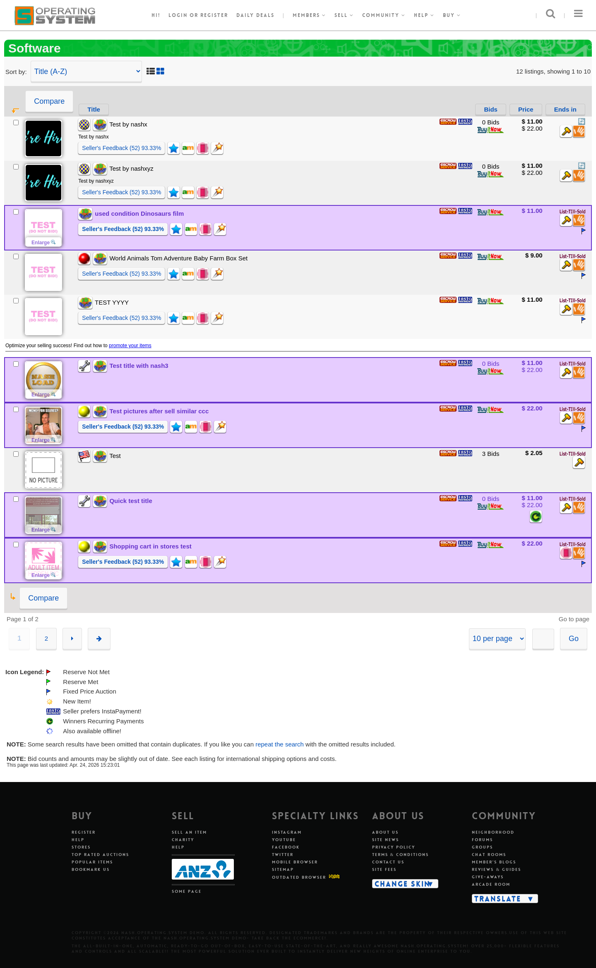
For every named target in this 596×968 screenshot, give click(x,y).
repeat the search (279, 744)
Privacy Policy (393, 847)
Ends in (565, 109)
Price (526, 109)
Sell (344, 15)
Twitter (282, 854)
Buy (452, 15)
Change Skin (402, 883)
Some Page (187, 891)
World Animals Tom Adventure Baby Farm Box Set (178, 258)
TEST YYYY (112, 302)
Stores (81, 847)
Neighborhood (493, 832)
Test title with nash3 (138, 365)
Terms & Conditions (400, 854)
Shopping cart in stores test (150, 546)
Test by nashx (128, 124)
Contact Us (388, 862)
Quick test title (130, 500)
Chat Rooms (489, 854)
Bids (490, 109)
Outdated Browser (299, 877)
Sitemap (283, 869)
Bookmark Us (91, 869)
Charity (183, 839)
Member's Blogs (494, 862)
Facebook (286, 847)
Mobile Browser (295, 862)
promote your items (130, 345)
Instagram (287, 832)
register (214, 15)
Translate (497, 898)
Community (384, 15)
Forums (482, 839)
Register (84, 832)
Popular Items (92, 862)
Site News (385, 839)
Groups (482, 847)
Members (309, 15)
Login (177, 15)
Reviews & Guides (496, 869)
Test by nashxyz (131, 168)
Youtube (284, 839)
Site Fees (384, 869)
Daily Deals (255, 15)
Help (424, 15)
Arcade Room (491, 884)
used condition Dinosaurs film (139, 213)
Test (115, 455)
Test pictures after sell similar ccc (159, 411)
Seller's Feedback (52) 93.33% (121, 148)
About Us (385, 832)
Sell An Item (189, 832)
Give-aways (488, 877)
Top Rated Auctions (100, 854)
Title (93, 109)
